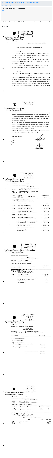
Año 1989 (9, 5)
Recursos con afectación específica (32, 2)
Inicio (2, 2)
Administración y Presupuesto (10, 2)
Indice (6, 5)
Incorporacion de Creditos (20, 2)
